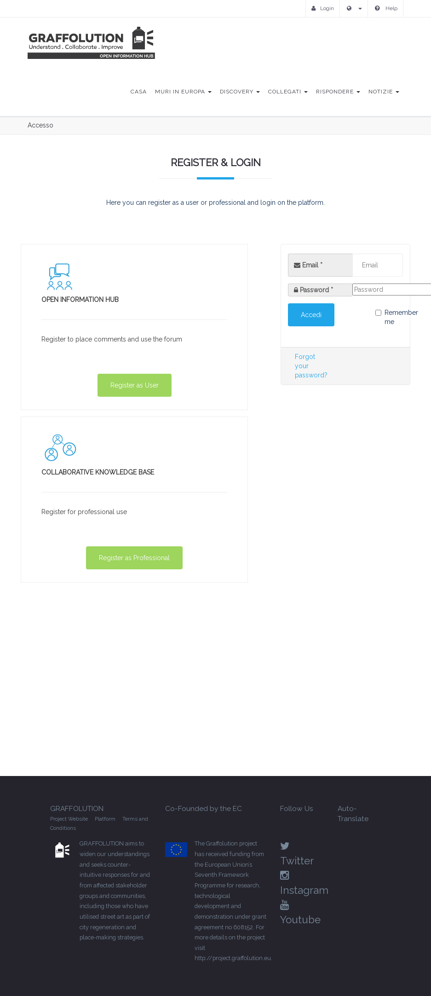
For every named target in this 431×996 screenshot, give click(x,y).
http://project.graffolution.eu (233, 958)
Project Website (69, 819)
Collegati (288, 91)
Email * (308, 265)
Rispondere (338, 91)
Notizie (383, 91)
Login (322, 8)
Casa (139, 91)
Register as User (134, 385)
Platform (105, 819)
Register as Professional (134, 558)
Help (386, 8)
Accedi (311, 314)
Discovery (240, 91)
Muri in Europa (183, 91)
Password (316, 290)
